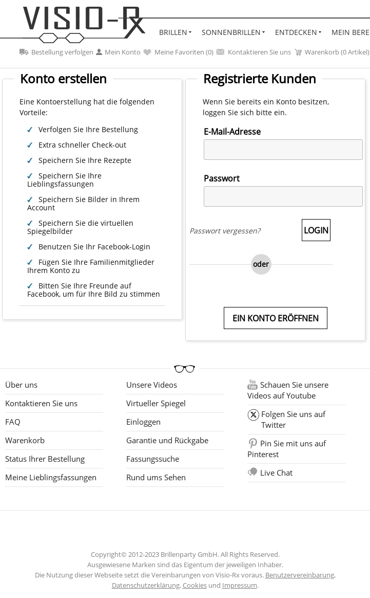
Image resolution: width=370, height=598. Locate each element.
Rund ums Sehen (156, 477)
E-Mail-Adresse (232, 131)
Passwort (222, 178)
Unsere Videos (151, 384)
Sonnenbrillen (231, 32)
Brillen (173, 32)
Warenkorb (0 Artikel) (331, 52)
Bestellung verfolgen (56, 52)
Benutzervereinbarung (299, 574)
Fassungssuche (152, 459)
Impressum (239, 585)
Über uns (21, 384)
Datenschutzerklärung (146, 585)
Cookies (195, 585)
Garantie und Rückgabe (167, 440)
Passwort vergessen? (224, 230)
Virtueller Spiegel (156, 403)
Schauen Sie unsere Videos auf (287, 390)
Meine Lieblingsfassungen (50, 477)
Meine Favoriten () (178, 52)
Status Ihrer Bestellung (45, 459)
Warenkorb (25, 440)
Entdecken (296, 32)
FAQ (13, 421)
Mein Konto (118, 52)
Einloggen (143, 421)
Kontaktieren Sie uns (253, 52)
